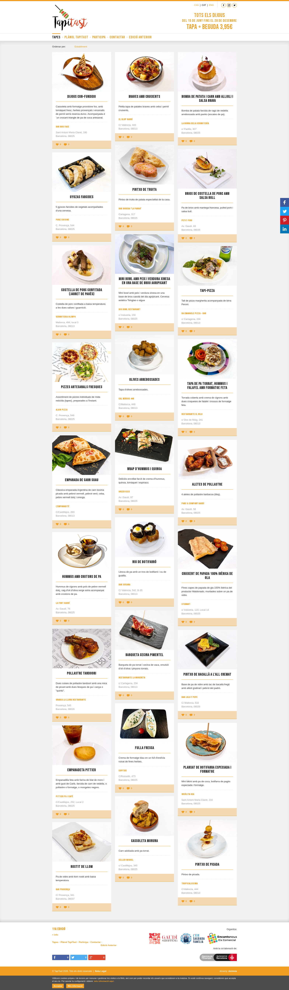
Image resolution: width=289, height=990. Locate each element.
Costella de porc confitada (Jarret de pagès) (81, 292)
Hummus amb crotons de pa (81, 577)
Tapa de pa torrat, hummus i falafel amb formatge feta (207, 386)
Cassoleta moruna (144, 841)
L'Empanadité (62, 506)
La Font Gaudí (63, 603)
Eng (211, 5)
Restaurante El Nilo (192, 414)
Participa (99, 37)
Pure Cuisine (62, 219)
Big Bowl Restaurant (129, 309)
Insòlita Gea (188, 794)
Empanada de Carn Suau (81, 480)
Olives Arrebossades (144, 379)
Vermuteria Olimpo (66, 316)
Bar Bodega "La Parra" (130, 208)
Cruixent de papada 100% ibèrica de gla (207, 576)
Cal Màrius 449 (126, 398)
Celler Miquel (126, 859)
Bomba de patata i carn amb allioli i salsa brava (207, 98)
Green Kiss (124, 491)
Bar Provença (63, 889)
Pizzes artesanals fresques (81, 387)
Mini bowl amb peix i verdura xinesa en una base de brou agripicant (144, 281)
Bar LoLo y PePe (190, 697)
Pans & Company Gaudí (193, 503)
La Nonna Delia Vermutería (195, 123)
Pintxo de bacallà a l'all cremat (207, 674)
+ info (55, 935)
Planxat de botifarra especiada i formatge (207, 769)
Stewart (186, 604)
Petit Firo (187, 220)
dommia (232, 971)
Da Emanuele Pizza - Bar (194, 313)
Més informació (75, 986)
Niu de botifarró (144, 562)
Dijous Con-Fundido (81, 96)
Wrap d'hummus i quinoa (144, 469)
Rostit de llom (82, 867)
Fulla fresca (144, 748)
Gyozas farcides (81, 197)
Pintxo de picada (207, 864)
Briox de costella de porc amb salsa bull (207, 196)
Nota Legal (100, 971)
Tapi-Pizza (207, 291)
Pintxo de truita (144, 189)
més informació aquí (104, 981)
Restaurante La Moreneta (132, 677)
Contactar (117, 37)
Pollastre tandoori (81, 673)
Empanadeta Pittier (81, 770)
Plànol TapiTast (76, 37)
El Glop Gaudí (126, 119)
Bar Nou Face (62, 126)
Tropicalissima (190, 883)
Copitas (123, 770)
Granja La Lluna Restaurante (71, 699)
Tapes (56, 37)
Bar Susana (124, 584)
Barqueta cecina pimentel (144, 655)
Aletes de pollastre (207, 484)
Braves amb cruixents (144, 96)
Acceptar (58, 986)
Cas (196, 5)
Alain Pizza (61, 409)
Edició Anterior (140, 37)
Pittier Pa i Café (64, 796)
